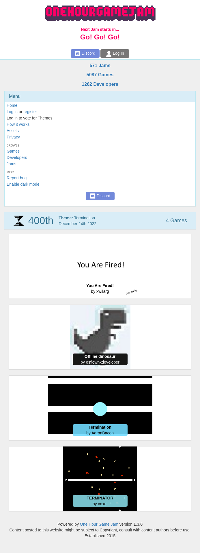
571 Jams (99, 65)
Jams (11, 163)
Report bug (17, 178)
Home (12, 105)
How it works (18, 124)
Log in (12, 111)
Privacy (13, 137)
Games (13, 151)
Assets (13, 130)
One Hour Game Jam (99, 524)
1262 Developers (100, 84)
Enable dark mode (23, 184)
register (30, 111)
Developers (17, 157)
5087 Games (100, 74)
